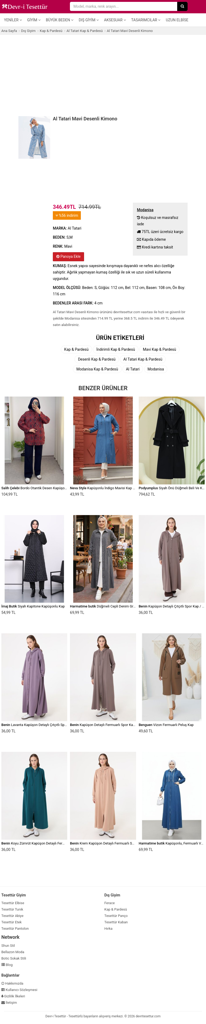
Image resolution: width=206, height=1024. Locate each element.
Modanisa (156, 369)
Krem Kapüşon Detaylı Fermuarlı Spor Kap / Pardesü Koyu (119, 843)
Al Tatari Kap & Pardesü (142, 359)
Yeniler (13, 20)
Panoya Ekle (68, 256)
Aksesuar (115, 20)
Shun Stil (8, 946)
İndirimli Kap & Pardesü (115, 349)
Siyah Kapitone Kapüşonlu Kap (33, 606)
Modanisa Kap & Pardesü (97, 369)
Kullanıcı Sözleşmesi (19, 990)
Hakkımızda (12, 983)
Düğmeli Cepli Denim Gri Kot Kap (108, 606)
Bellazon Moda (12, 952)
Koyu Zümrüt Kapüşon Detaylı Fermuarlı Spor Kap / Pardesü (52, 843)
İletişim (9, 1003)
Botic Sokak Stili (13, 958)
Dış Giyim (89, 20)
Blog (7, 965)
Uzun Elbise (177, 20)
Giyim (34, 20)
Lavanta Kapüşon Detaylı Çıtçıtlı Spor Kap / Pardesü (45, 725)
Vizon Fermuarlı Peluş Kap (166, 725)
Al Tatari (133, 369)
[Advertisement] (103, 75)
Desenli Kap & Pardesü (96, 359)
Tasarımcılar (146, 20)
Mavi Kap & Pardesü (159, 349)
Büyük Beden (59, 20)
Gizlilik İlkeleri (13, 996)
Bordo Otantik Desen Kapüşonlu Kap (38, 488)
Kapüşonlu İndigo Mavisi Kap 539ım (106, 488)
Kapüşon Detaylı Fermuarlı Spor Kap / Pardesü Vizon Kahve (120, 725)
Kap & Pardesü (76, 349)
